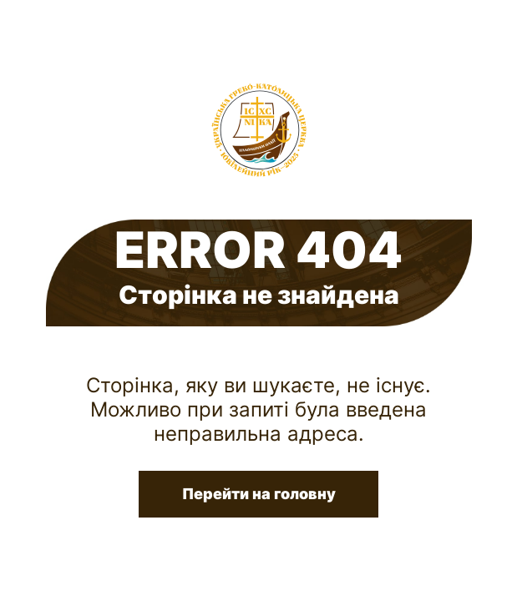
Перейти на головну (259, 494)
